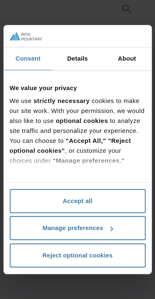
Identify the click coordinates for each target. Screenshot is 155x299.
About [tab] (127, 58)
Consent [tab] (28, 58)
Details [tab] (77, 58)
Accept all (78, 200)
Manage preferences (78, 227)
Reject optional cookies (78, 255)
